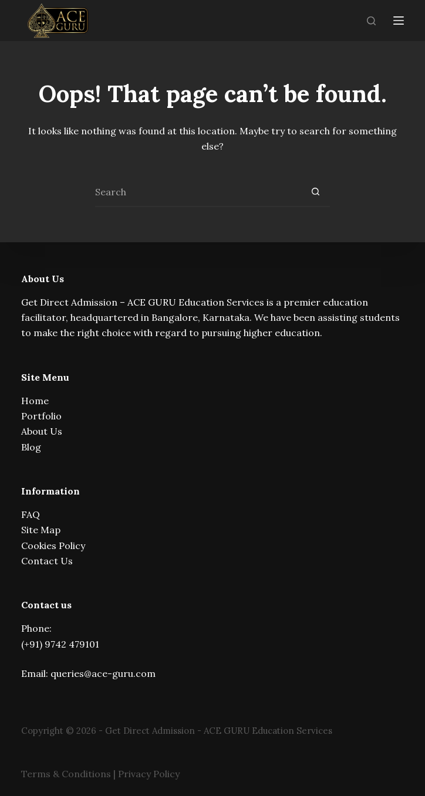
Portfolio (41, 416)
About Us (41, 431)
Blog (31, 447)
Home (35, 401)
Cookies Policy (53, 545)
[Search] (371, 20)
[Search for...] (198, 192)
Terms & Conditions (66, 774)
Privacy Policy (149, 774)
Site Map (40, 530)
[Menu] (398, 20)
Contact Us (47, 561)
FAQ (30, 514)
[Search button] (315, 192)
